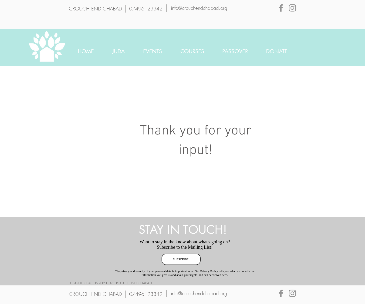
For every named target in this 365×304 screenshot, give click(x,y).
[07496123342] (145, 8)
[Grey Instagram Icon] (292, 8)
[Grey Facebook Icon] (281, 8)
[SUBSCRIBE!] (181, 259)
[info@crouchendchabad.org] (199, 8)
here (224, 275)
